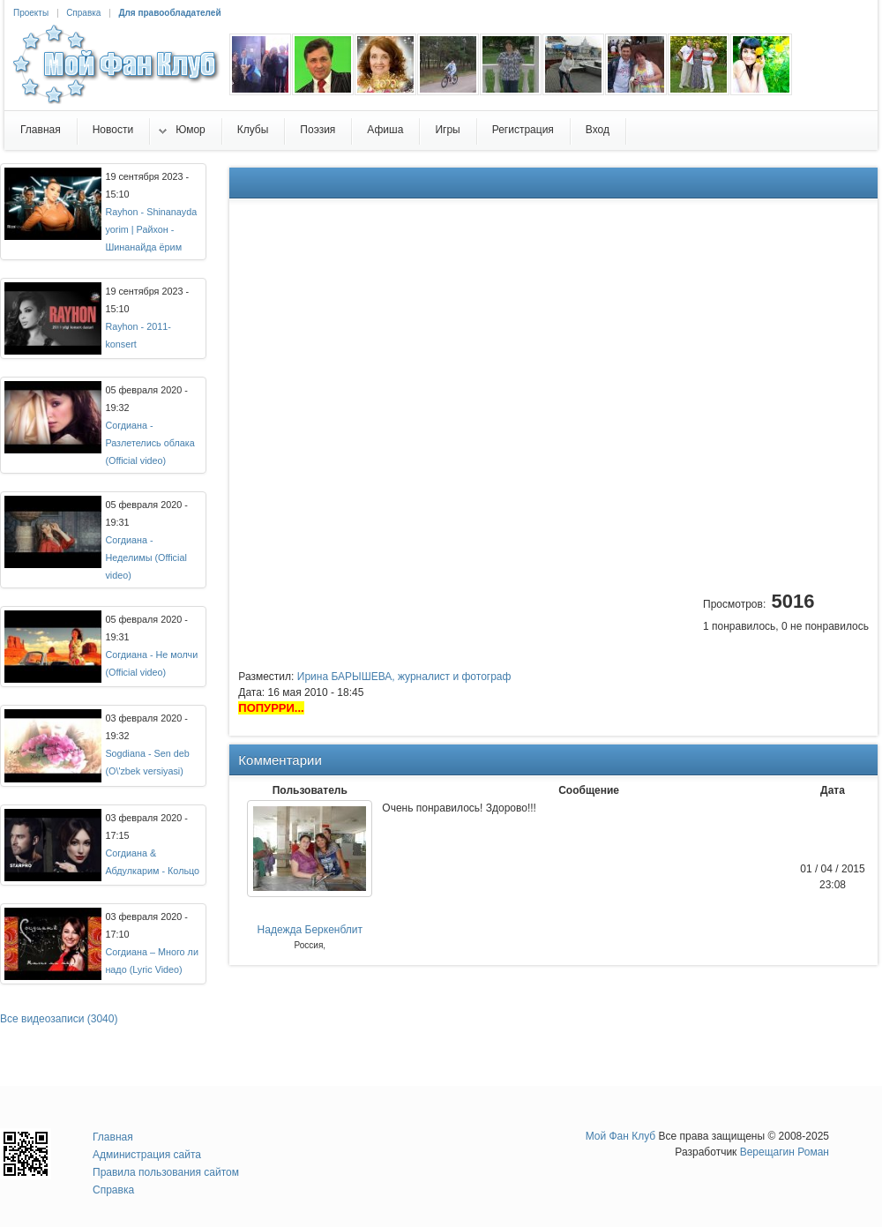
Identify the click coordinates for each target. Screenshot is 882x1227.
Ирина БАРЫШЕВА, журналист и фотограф (404, 676)
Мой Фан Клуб (621, 1136)
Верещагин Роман (784, 1152)
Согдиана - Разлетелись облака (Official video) (149, 443)
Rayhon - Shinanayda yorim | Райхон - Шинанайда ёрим (151, 229)
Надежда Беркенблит (310, 930)
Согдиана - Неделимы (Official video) (145, 557)
